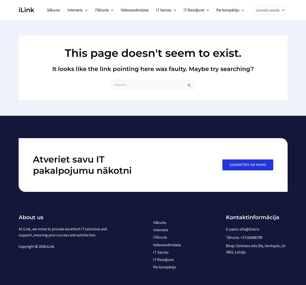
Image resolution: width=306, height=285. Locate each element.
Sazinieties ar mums (248, 165)
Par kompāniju (230, 10)
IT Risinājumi (196, 10)
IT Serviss (166, 10)
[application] (85, 10)
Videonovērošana (134, 10)
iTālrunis (104, 10)
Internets (77, 10)
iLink (26, 10)
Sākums (53, 10)
